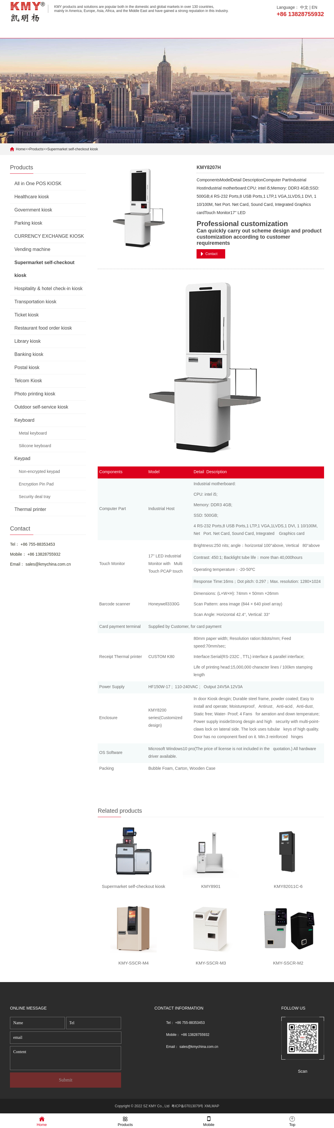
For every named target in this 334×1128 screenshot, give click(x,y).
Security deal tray (34, 496)
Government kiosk (33, 209)
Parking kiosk (28, 223)
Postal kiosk (26, 367)
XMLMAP (211, 1106)
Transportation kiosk (35, 301)
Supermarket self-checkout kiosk (72, 149)
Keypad (22, 458)
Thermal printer (30, 509)
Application (166, 30)
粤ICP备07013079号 (187, 1106)
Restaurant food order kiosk (43, 328)
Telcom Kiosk (28, 380)
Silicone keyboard (35, 445)
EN (314, 7)
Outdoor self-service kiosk (41, 406)
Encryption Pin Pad (36, 484)
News (211, 30)
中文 (304, 7)
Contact (300, 30)
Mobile (208, 1121)
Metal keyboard (33, 433)
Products (121, 30)
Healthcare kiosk (31, 196)
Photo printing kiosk (34, 393)
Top (292, 1121)
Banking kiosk (28, 354)
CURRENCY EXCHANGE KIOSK (49, 236)
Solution (255, 30)
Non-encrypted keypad (39, 471)
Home (32, 30)
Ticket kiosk (26, 314)
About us (77, 30)
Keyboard (24, 420)
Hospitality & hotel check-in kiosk (48, 288)
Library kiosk (27, 341)
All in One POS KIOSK (37, 183)
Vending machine (32, 249)
